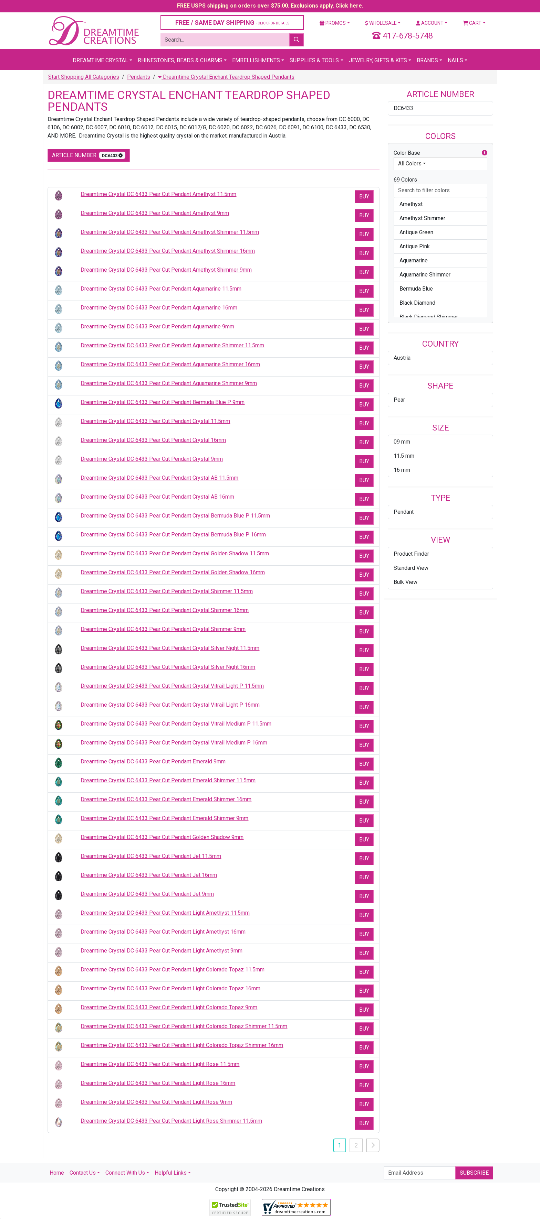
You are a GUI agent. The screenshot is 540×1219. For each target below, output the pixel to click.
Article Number (88, 155)
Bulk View (405, 582)
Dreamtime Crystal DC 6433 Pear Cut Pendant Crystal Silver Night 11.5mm (170, 648)
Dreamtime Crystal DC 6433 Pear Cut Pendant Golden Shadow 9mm (162, 837)
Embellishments (256, 60)
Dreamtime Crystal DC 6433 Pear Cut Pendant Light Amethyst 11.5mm (165, 913)
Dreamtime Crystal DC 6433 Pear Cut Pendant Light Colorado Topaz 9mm (169, 1007)
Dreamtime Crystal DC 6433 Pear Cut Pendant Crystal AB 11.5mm (159, 478)
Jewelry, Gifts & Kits (378, 60)
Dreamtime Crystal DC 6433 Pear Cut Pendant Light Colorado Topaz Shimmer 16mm (182, 1045)
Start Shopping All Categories (83, 77)
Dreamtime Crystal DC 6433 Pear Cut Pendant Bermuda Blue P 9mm (163, 402)
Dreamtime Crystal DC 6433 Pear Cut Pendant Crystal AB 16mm (157, 496)
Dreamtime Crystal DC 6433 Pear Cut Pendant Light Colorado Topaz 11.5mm (172, 969)
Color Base (440, 153)
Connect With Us (125, 1172)
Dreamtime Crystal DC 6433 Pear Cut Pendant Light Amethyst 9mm (161, 950)
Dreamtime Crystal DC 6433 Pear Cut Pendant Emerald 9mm (153, 761)
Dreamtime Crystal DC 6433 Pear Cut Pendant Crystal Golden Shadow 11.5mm (175, 553)
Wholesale (381, 23)
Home (57, 1172)
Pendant (404, 512)
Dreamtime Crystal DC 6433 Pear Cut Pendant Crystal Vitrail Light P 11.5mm (172, 686)
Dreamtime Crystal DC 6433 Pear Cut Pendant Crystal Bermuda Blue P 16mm (173, 534)
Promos (333, 23)
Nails (455, 60)
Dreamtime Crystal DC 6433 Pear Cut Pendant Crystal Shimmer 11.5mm (167, 591)
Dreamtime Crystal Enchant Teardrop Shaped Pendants (226, 77)
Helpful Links (171, 1172)
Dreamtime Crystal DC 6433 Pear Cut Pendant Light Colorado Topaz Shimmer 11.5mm (184, 1026)
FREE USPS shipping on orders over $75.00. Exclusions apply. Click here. (270, 5)
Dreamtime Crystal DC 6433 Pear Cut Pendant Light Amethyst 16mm (163, 931)
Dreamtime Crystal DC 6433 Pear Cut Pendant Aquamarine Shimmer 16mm (170, 364)
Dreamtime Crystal (100, 60)
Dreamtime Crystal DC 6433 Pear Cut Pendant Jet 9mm (147, 894)
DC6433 (403, 108)
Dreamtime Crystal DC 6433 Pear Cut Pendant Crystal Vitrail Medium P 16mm (174, 742)
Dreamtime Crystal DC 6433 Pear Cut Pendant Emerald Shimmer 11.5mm (168, 780)
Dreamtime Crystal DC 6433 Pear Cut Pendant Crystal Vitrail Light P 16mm (170, 704)
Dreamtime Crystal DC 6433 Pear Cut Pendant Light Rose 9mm (156, 1102)
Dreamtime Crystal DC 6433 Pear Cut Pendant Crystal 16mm (153, 440)
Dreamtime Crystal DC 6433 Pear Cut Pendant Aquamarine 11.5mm (161, 288)
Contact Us (83, 1172)
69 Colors (405, 179)
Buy (364, 196)
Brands (427, 60)
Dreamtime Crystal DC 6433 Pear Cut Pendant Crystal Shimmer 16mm (165, 610)
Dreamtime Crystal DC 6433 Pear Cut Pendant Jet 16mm (149, 875)
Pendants (138, 77)
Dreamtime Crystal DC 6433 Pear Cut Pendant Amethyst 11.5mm (158, 194)
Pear (399, 399)
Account (430, 23)
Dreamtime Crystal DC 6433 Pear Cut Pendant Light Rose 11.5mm (160, 1064)
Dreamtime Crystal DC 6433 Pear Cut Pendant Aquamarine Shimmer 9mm (169, 383)
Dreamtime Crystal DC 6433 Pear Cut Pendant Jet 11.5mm (151, 856)
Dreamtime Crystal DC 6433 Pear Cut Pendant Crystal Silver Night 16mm (168, 667)
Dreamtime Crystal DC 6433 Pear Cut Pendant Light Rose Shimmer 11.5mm (171, 1121)
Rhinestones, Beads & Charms (180, 60)
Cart (472, 23)
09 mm (402, 441)
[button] (484, 153)
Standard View (411, 568)
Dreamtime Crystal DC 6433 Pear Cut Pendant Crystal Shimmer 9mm (163, 629)
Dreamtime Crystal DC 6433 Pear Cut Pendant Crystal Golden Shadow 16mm (173, 572)
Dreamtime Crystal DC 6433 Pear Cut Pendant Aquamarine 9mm (157, 326)
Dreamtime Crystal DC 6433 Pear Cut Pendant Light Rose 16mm (158, 1083)
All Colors (410, 163)
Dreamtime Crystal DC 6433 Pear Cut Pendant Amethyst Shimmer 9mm (166, 269)
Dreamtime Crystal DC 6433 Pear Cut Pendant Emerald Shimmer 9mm (164, 818)
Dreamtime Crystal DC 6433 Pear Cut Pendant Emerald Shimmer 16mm (166, 799)
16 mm (402, 470)
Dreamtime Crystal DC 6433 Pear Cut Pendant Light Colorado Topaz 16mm (170, 988)
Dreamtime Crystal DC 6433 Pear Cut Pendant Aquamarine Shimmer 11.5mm (172, 345)
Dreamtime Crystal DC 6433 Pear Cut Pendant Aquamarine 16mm (159, 307)
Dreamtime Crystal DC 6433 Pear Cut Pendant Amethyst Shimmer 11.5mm (170, 232)
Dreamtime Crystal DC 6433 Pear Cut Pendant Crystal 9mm (152, 459)
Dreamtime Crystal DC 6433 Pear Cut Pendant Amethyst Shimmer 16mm (168, 251)
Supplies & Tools (314, 60)
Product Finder (411, 554)
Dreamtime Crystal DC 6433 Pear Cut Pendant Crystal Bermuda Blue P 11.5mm (175, 515)
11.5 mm (404, 456)
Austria (402, 358)
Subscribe (474, 1172)
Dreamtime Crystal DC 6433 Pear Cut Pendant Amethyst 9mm (155, 213)
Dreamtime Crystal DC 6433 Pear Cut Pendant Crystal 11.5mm (155, 421)
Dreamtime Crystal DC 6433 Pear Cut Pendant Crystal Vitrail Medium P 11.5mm (176, 723)
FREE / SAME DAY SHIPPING (232, 22)
